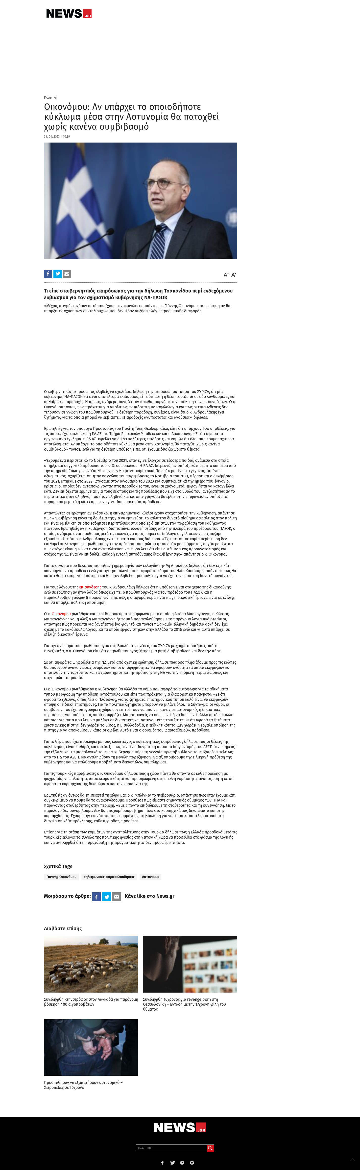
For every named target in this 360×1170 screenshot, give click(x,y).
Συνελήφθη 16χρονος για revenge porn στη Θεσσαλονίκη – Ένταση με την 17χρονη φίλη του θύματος (184, 1004)
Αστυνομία (150, 877)
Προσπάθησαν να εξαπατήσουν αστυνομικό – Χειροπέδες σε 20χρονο (83, 1085)
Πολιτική (50, 98)
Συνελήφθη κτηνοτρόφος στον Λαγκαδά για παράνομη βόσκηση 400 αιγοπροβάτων (91, 1002)
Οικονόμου (61, 613)
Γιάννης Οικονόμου (61, 877)
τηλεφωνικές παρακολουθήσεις (109, 877)
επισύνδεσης (90, 587)
